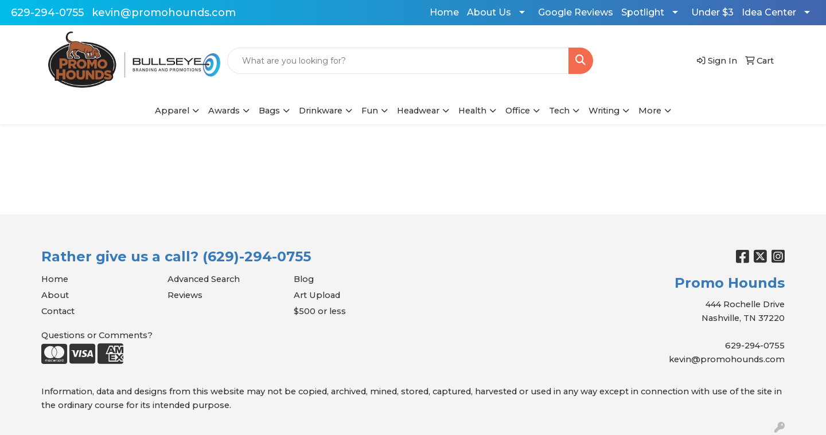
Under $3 (712, 12)
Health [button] (472, 110)
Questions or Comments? (97, 335)
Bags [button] (269, 110)
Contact (58, 311)
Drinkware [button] (320, 110)
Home (444, 12)
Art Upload (317, 295)
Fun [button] (369, 110)
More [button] (649, 110)
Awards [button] (224, 110)
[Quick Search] (398, 61)
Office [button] (517, 110)
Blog (304, 279)
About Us (489, 12)
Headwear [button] (418, 110)
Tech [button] (559, 110)
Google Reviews (575, 12)
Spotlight (642, 12)
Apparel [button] (172, 110)
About (55, 295)
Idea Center (769, 12)
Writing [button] (604, 110)
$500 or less (320, 311)
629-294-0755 (47, 12)
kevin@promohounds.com (164, 12)
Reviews (184, 295)
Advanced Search (203, 279)
